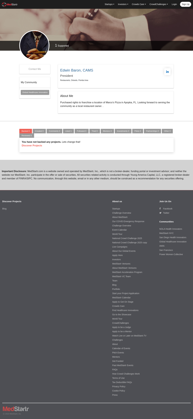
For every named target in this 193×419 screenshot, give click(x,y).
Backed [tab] (26, 131)
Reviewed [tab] (27, 135)
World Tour (117, 234)
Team (114, 280)
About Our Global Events (124, 251)
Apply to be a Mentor (122, 331)
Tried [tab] (95, 131)
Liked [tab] (68, 131)
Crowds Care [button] (138, 4)
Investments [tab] (123, 131)
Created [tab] (39, 131)
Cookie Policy (118, 391)
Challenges (117, 340)
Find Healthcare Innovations (125, 310)
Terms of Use (118, 378)
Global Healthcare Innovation (35, 92)
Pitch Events (118, 352)
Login (174, 4)
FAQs (114, 369)
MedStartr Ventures (121, 263)
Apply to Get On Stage (122, 302)
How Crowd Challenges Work (126, 374)
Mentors (116, 357)
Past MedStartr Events (122, 365)
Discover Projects (32, 145)
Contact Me (34, 69)
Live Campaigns (119, 247)
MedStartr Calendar (121, 297)
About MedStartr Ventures (124, 268)
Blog (4, 208)
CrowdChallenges (120, 323)
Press (115, 395)
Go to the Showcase (121, 314)
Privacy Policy (118, 386)
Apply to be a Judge (121, 327)
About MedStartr (120, 217)
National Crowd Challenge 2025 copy (129, 242)
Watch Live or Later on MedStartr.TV (129, 335)
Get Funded (117, 361)
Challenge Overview (121, 213)
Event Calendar (119, 230)
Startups (116, 208)
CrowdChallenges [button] (158, 4)
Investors (116, 259)
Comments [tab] (54, 131)
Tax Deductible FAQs (122, 382)
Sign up (185, 4)
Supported (62, 45)
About (115, 344)
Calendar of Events (121, 348)
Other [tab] (167, 131)
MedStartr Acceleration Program (127, 272)
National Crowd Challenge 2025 (127, 238)
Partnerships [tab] (152, 131)
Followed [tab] (81, 131)
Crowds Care (118, 306)
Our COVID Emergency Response (128, 221)
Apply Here (117, 255)
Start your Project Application (125, 293)
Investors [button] (122, 4)
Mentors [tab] (107, 131)
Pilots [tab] (137, 131)
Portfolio (116, 289)
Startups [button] (109, 4)
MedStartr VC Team (121, 276)
